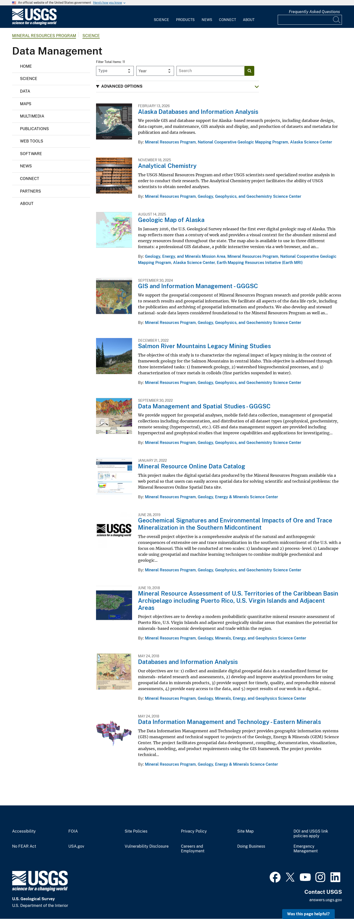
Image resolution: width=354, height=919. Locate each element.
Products (185, 20)
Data (25, 91)
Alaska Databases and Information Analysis (198, 111)
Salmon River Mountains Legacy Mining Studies (204, 345)
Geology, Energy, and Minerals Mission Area (185, 256)
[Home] (34, 23)
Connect (227, 20)
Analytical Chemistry (167, 165)
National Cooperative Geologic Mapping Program (243, 142)
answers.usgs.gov (325, 900)
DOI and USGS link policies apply (311, 833)
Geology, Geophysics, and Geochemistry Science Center (249, 196)
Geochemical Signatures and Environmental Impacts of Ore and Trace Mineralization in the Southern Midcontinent (235, 524)
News (207, 20)
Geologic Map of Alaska (171, 219)
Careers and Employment (192, 848)
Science (161, 20)
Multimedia (32, 116)
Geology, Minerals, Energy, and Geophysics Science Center (252, 638)
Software (31, 153)
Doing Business (251, 846)
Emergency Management (306, 848)
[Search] (337, 20)
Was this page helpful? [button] (308, 914)
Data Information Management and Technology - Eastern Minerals (229, 721)
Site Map (245, 831)
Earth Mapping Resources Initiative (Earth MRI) (260, 262)
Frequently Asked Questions (314, 11)
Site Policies (136, 831)
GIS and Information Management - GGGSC (198, 285)
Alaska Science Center (311, 142)
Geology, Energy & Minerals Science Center (238, 497)
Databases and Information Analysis (188, 661)
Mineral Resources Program (44, 35)
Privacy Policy (194, 831)
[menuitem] (161, 16)
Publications (34, 128)
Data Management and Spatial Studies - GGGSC (204, 406)
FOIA (73, 831)
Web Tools (31, 141)
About (249, 20)
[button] (177, 86)
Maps (25, 103)
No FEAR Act (24, 846)
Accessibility (24, 831)
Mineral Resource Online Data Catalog (191, 466)
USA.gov (76, 846)
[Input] (310, 20)
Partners (30, 191)
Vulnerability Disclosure (147, 846)
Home (26, 66)
